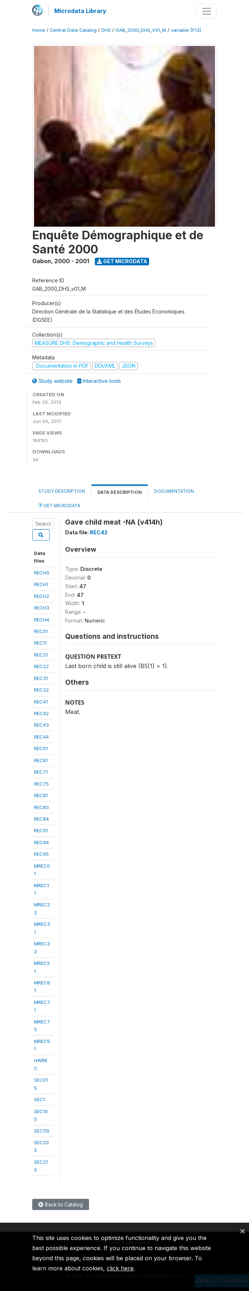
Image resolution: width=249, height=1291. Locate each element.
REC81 (41, 795)
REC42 (41, 713)
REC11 (40, 643)
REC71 (41, 772)
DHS (106, 30)
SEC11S (42, 1131)
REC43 (41, 725)
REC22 (41, 666)
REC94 (41, 842)
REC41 (41, 702)
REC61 (41, 760)
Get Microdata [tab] (59, 505)
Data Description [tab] (119, 492)
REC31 (41, 678)
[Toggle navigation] (207, 11)
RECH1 (41, 584)
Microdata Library (80, 10)
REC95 (41, 854)
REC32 (41, 690)
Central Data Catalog (73, 30)
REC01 (41, 631)
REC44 (41, 737)
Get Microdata (122, 261)
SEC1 (39, 1099)
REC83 (41, 807)
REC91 (41, 830)
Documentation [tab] (174, 491)
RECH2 (41, 596)
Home (38, 30)
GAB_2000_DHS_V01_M (140, 30)
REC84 (41, 819)
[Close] (242, 1230)
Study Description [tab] (61, 491)
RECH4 (41, 620)
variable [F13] (186, 30)
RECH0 (41, 573)
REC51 (41, 748)
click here (120, 1268)
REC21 (41, 655)
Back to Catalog (60, 1204)
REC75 (41, 784)
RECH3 (41, 608)
